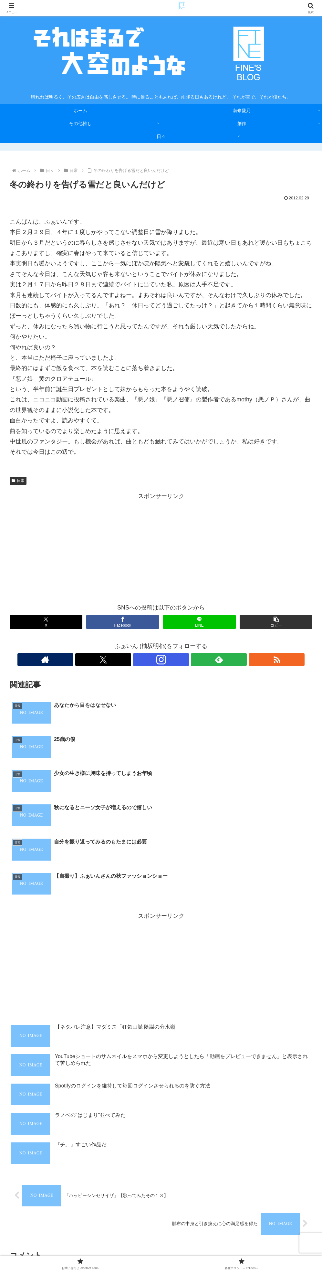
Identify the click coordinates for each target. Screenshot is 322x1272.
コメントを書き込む (161, 1176)
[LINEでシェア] (199, 622)
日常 (18, 480)
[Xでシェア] (46, 622)
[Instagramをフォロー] (161, 659)
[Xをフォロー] (146, 659)
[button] (276, 622)
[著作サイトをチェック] (131, 659)
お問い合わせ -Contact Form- (131, 1251)
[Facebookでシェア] (122, 622)
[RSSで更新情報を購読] (190, 659)
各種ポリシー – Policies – (193, 1251)
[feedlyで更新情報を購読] (176, 659)
